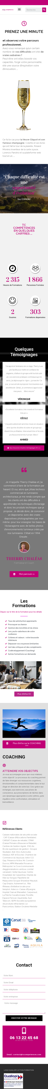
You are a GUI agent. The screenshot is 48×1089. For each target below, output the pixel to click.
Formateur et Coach (24, 563)
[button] (19, 9)
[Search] (44, 10)
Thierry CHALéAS (24, 558)
